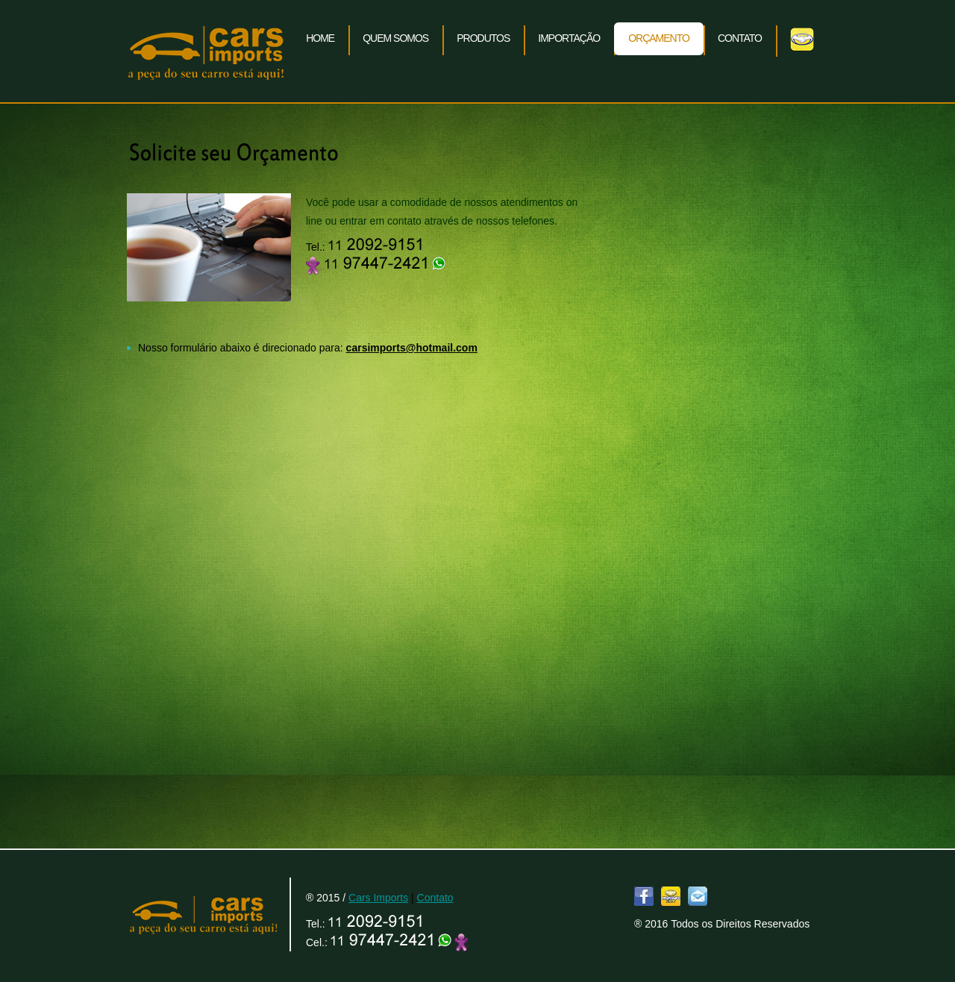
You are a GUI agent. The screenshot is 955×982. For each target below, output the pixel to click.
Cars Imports (206, 52)
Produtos (483, 38)
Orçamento (658, 38)
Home (320, 38)
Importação (569, 38)
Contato (740, 38)
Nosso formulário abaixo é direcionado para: (308, 348)
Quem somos (395, 38)
